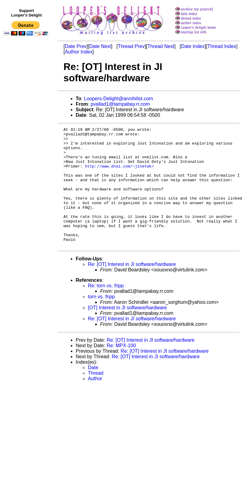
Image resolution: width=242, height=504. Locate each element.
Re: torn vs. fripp (106, 309)
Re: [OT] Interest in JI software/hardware (132, 288)
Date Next (100, 46)
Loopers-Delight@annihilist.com (118, 98)
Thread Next (160, 46)
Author (95, 402)
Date (93, 391)
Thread (95, 396)
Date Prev (75, 46)
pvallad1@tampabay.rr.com (120, 104)
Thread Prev (131, 46)
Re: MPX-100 (121, 369)
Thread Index (221, 46)
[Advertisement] (26, 164)
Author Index (78, 51)
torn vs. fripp (101, 320)
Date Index (192, 46)
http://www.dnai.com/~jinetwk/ (119, 174)
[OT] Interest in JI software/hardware (127, 331)
